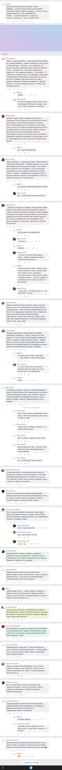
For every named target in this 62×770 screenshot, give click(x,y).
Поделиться (33, 21)
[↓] (30, 21)
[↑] (26, 21)
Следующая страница (31, 762)
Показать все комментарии (31, 407)
